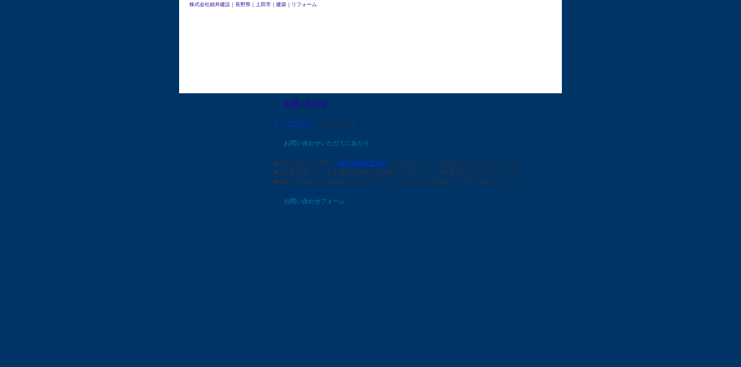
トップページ (292, 123)
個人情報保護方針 (362, 163)
